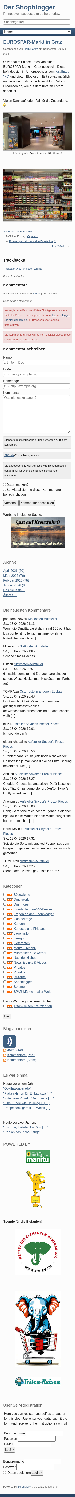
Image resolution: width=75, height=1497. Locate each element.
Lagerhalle (21, 933)
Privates (19, 967)
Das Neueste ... (14, 590)
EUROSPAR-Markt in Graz (32, 42)
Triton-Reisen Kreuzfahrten (33, 1006)
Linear (36, 293)
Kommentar (11, 392)
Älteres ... (10, 595)
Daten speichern (19, 1472)
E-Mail (7, 369)
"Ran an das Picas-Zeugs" (22, 1132)
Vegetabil (32, 236)
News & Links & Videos (30, 962)
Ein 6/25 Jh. (59, 246)
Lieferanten (22, 943)
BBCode (9, 455)
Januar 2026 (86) (15, 585)
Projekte (19, 972)
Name (7, 357)
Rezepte (20, 977)
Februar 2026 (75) (16, 580)
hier (54, 315)
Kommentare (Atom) (21, 1060)
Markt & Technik (25, 948)
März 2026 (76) (14, 575)
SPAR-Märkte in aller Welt (18, 231)
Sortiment (20, 987)
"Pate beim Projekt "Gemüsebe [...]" (28, 1098)
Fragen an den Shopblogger (33, 914)
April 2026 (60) (13, 571)
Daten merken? (17, 484)
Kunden (19, 924)
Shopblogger (23, 982)
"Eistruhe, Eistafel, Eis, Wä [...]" (25, 1127)
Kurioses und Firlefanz (29, 928)
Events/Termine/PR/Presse (33, 909)
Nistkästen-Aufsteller (42, 619)
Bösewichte (22, 894)
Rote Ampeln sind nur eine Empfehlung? (32, 241)
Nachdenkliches (25, 957)
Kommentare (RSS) (21, 1055)
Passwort (10, 1438)
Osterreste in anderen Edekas (41, 691)
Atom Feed (15, 1050)
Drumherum (22, 904)
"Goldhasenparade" (17, 1088)
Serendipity (24, 1486)
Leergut (19, 938)
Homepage (11, 381)
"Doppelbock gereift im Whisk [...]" (27, 1108)
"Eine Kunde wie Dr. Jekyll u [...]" (26, 1103)
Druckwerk (21, 899)
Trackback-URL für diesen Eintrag (22, 268)
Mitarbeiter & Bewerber (30, 953)
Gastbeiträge (23, 919)
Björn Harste (31, 48)
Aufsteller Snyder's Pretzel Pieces (35, 724)
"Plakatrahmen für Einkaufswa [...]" (27, 1093)
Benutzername (14, 1433)
